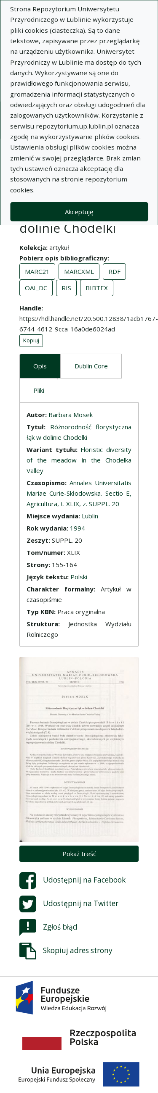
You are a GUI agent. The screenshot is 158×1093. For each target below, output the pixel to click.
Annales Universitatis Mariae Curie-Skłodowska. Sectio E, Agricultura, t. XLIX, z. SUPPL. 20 (79, 493)
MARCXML (79, 271)
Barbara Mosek (70, 414)
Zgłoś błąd (48, 927)
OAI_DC (36, 288)
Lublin (90, 516)
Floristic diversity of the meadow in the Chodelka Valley (79, 460)
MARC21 (37, 271)
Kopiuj (31, 340)
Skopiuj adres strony (65, 951)
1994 (77, 528)
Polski (78, 577)
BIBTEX (97, 288)
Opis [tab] (40, 366)
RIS (66, 288)
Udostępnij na (72, 880)
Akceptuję (79, 212)
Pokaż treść (79, 853)
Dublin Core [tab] (91, 366)
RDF (114, 271)
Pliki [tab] (38, 390)
